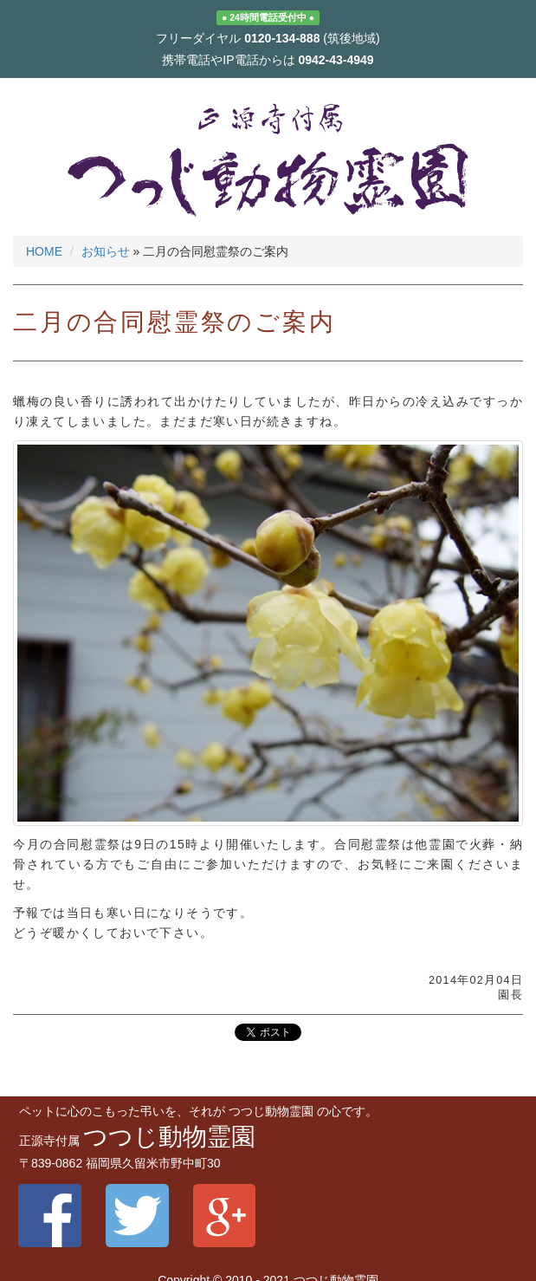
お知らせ (105, 251)
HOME (44, 251)
